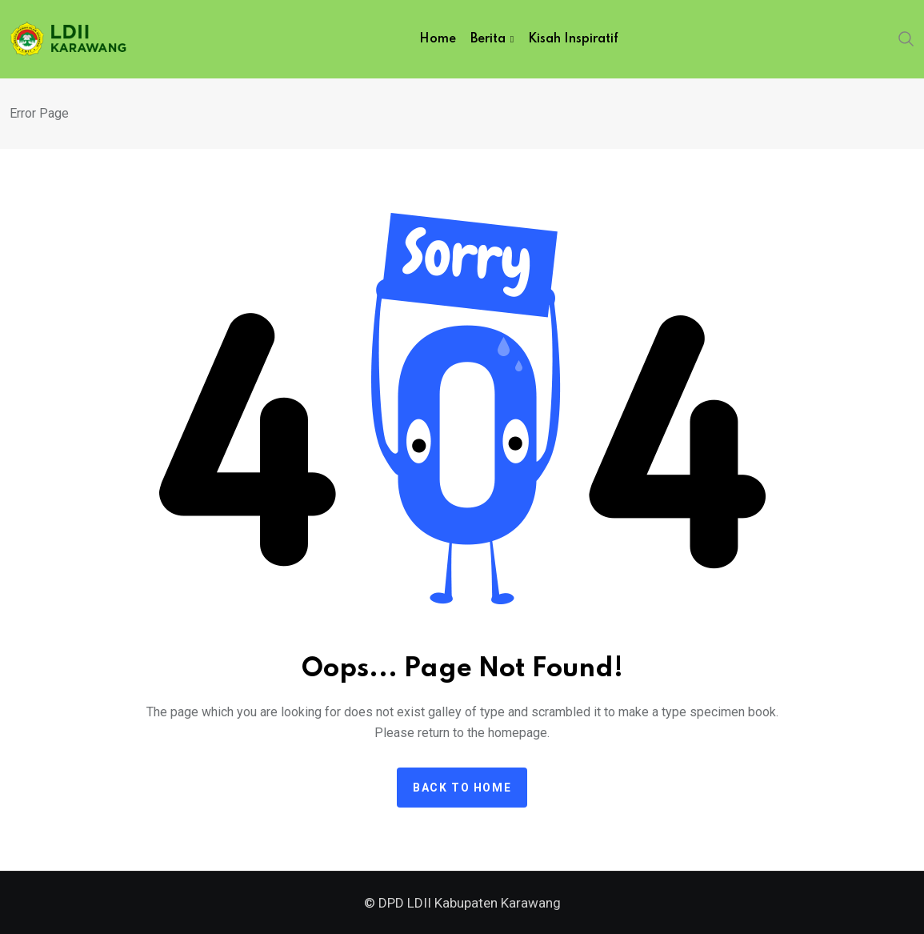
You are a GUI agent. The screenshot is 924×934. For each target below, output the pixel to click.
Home (437, 39)
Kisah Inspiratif (573, 39)
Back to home (462, 787)
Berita (488, 39)
